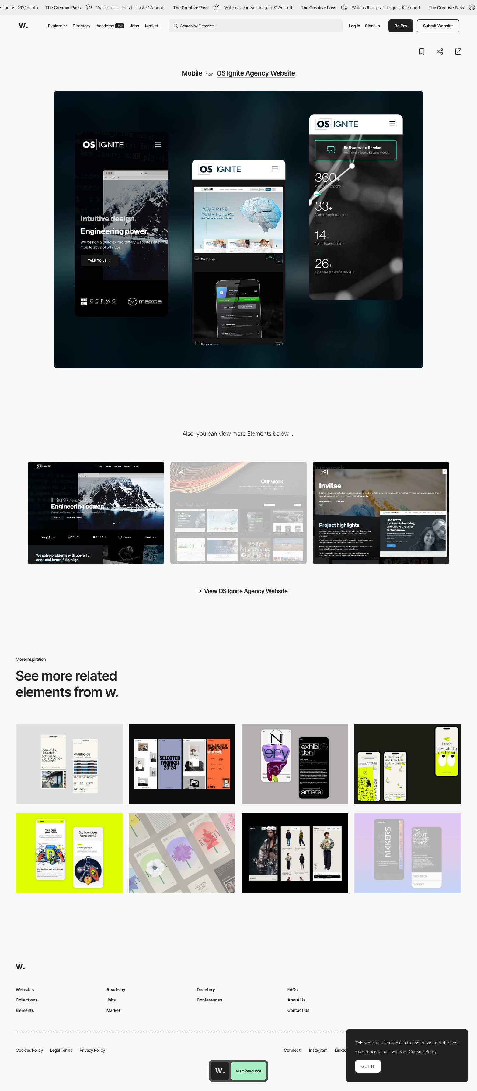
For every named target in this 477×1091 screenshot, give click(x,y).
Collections (26, 999)
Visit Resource (248, 1070)
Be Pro (401, 25)
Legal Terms (61, 1050)
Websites (25, 989)
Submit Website (438, 25)
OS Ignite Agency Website (256, 73)
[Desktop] (96, 513)
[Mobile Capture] (295, 764)
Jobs (134, 25)
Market (151, 25)
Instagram (318, 1050)
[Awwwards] (23, 25)
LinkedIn (342, 1050)
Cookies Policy (29, 1050)
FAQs (292, 989)
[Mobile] (69, 764)
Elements (25, 1010)
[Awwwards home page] (220, 1071)
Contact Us (298, 1010)
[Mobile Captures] (69, 853)
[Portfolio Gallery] (238, 513)
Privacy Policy (92, 1050)
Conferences (209, 999)
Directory (81, 25)
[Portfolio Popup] (381, 513)
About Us (296, 999)
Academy (110, 25)
